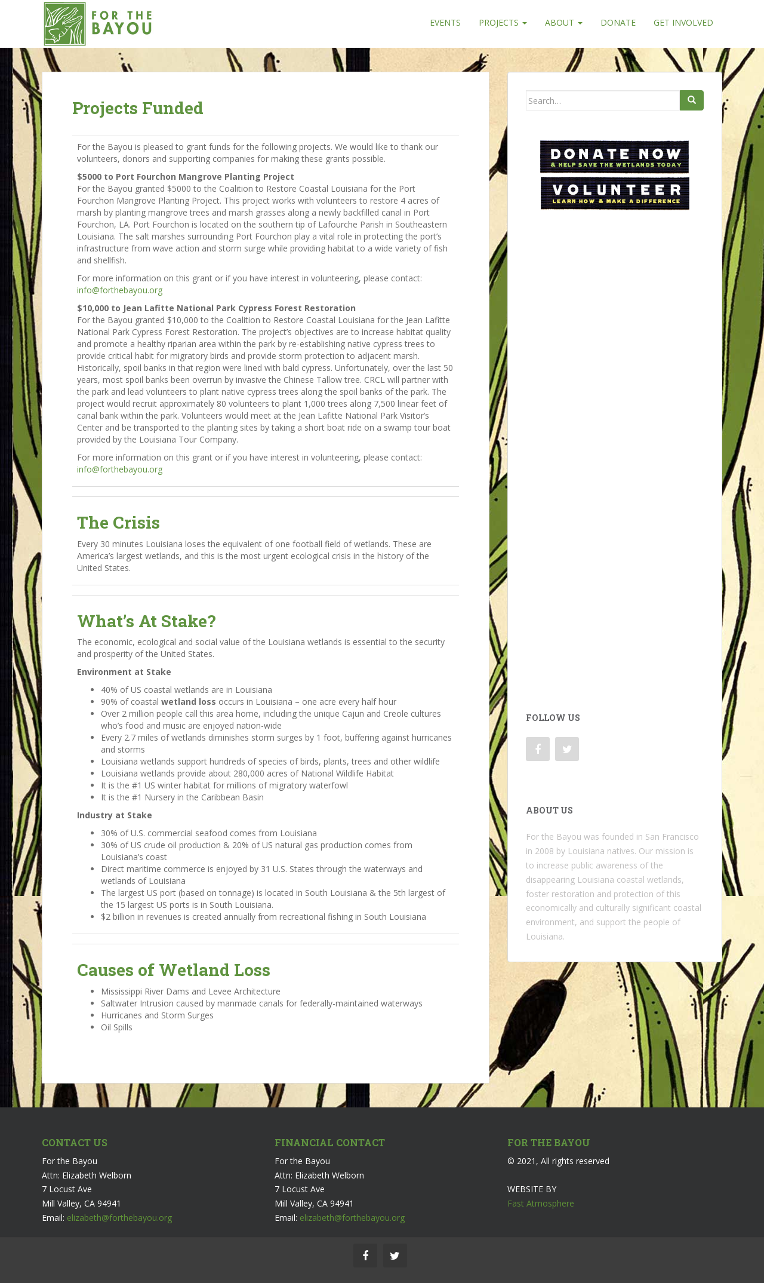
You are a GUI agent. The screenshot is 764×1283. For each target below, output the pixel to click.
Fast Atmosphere (540, 1203)
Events (445, 22)
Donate (618, 22)
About (564, 22)
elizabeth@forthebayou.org (119, 1217)
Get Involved (683, 22)
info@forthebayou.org (119, 290)
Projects (503, 22)
